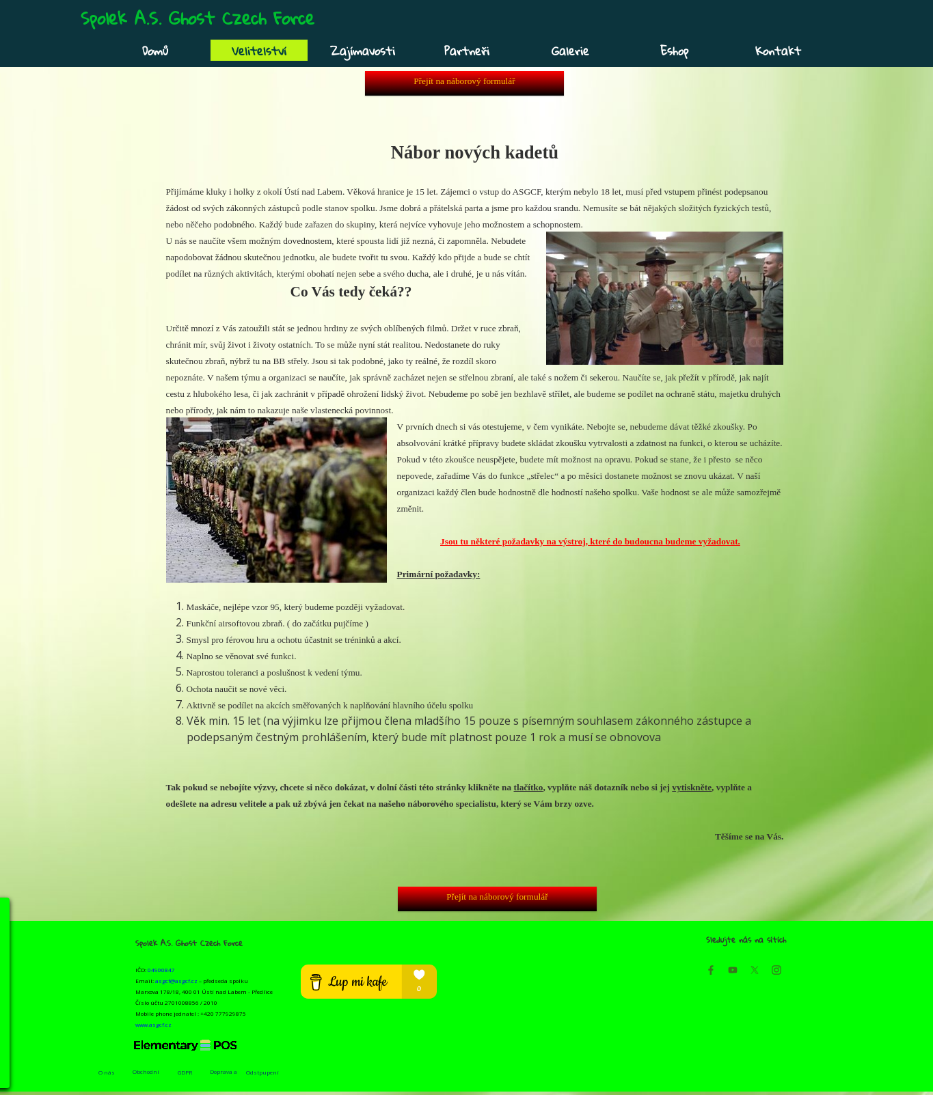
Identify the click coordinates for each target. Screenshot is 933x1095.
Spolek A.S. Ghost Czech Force (197, 17)
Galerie (570, 51)
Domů (155, 51)
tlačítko (528, 787)
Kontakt (778, 51)
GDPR (185, 1072)
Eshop (674, 51)
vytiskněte (692, 787)
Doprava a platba (223, 1075)
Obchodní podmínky (146, 1075)
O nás (106, 1072)
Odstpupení (262, 1072)
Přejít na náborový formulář (464, 81)
